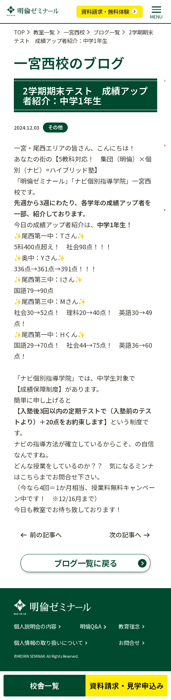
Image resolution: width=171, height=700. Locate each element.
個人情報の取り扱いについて (48, 643)
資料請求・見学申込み (126, 685)
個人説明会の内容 (35, 626)
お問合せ (129, 643)
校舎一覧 (45, 685)
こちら (29, 476)
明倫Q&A (90, 626)
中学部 (164, 118)
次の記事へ (125, 534)
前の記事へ (46, 534)
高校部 (164, 182)
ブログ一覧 (106, 32)
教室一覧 (44, 32)
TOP (19, 32)
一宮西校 (74, 32)
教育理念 (129, 626)
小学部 (164, 53)
